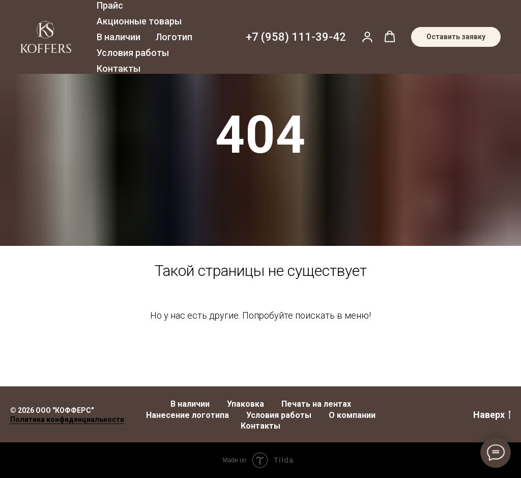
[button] (367, 37)
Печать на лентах (316, 404)
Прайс (110, 5)
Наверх (492, 415)
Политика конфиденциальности (67, 419)
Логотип (174, 37)
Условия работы (133, 52)
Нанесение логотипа (187, 415)
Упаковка (245, 404)
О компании (352, 415)
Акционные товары (139, 21)
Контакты (118, 68)
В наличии (118, 37)
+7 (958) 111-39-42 (296, 37)
